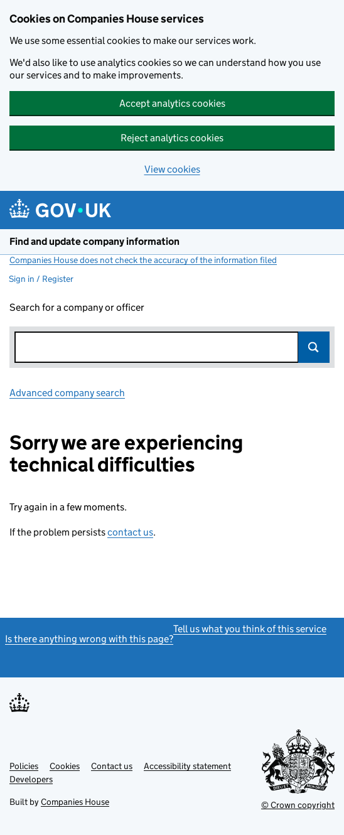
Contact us (111, 766)
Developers (31, 779)
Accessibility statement (187, 766)
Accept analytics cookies (172, 103)
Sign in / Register (41, 278)
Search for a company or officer (76, 307)
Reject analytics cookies (172, 138)
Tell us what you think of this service (249, 629)
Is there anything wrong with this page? (89, 639)
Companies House (75, 801)
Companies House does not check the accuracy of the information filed (143, 260)
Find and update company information (94, 241)
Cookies (65, 766)
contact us (130, 532)
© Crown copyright (298, 805)
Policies (23, 766)
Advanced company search (67, 393)
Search (314, 347)
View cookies (172, 169)
